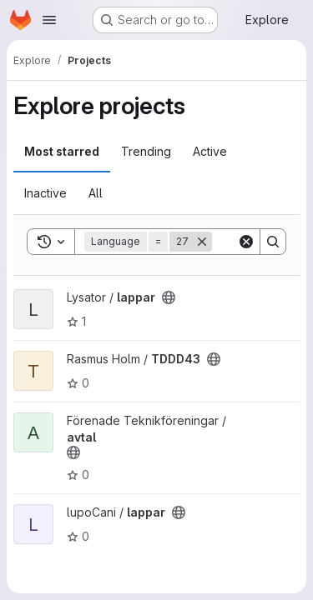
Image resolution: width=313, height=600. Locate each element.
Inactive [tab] (45, 193)
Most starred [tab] (61, 151)
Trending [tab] (146, 151)
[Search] (273, 241)
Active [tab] (210, 151)
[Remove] (202, 242)
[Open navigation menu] (49, 20)
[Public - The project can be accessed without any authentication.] (168, 297)
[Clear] (246, 242)
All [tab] (95, 193)
